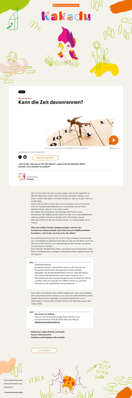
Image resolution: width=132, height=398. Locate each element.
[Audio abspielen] (113, 140)
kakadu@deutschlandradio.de (47, 322)
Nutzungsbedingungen (13, 380)
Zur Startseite (44, 350)
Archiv (22, 92)
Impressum (8, 387)
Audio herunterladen (44, 158)
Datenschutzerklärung (13, 384)
